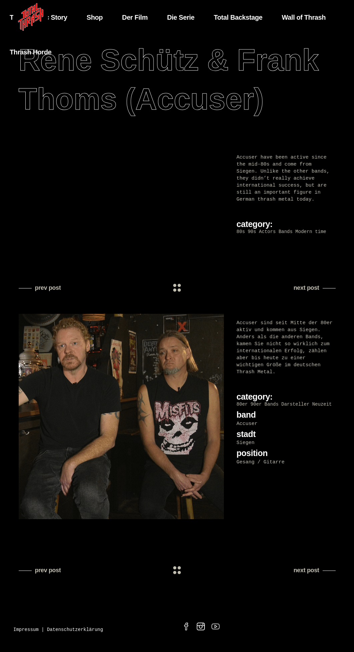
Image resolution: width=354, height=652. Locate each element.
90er (256, 405)
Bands (286, 232)
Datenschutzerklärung (75, 632)
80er (242, 405)
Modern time (310, 232)
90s (252, 232)
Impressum (26, 632)
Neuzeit (322, 405)
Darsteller (295, 405)
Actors (267, 232)
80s (241, 232)
